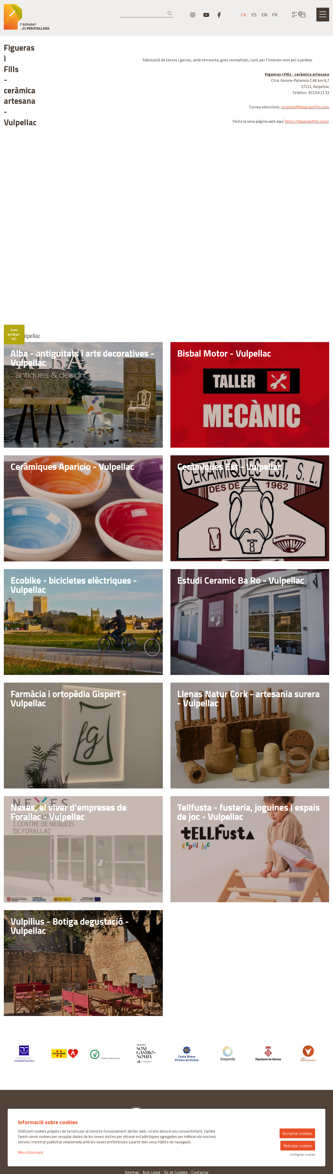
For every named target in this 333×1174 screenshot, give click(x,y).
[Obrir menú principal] (322, 14)
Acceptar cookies (297, 1133)
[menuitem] (192, 15)
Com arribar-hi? (20, 266)
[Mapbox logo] (16, 252)
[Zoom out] (128, 178)
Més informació (30, 1152)
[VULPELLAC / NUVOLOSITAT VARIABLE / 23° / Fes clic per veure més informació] (299, 14)
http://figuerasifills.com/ (307, 121)
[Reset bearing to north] (128, 186)
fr (275, 15)
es (254, 15)
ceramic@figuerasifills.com (305, 106)
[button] (171, 13)
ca (243, 15)
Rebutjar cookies (297, 1146)
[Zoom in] (128, 171)
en (264, 15)
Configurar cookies (302, 1154)
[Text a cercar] (147, 13)
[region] (69, 114)
